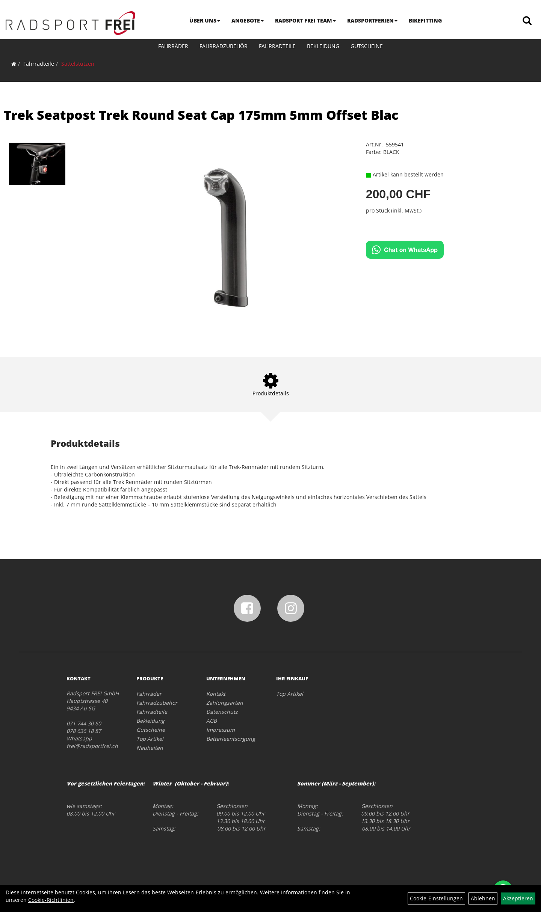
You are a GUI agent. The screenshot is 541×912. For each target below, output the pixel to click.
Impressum (220, 729)
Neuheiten (149, 747)
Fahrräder (173, 46)
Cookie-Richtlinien (51, 899)
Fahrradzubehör (223, 46)
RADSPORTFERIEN (372, 20)
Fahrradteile (277, 46)
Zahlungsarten (224, 702)
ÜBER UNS (204, 20)
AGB (211, 720)
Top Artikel (149, 738)
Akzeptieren (518, 898)
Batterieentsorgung (230, 738)
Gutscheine (367, 46)
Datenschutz (222, 711)
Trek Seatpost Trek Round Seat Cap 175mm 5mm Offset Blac (201, 115)
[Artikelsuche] (527, 21)
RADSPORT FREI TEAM (305, 20)
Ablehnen (483, 898)
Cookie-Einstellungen (436, 898)
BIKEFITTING (425, 20)
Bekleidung (323, 46)
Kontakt (215, 693)
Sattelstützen (77, 63)
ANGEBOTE (247, 20)
